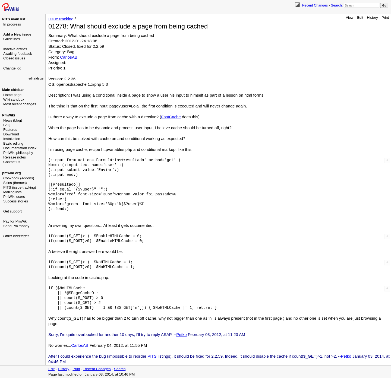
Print (385, 17)
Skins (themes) (15, 183)
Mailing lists (12, 192)
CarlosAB (68, 57)
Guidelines (11, 39)
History (372, 17)
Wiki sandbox (13, 99)
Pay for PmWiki (15, 221)
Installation (11, 139)
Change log (12, 68)
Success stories (15, 201)
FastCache (171, 117)
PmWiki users (14, 197)
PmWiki (8, 115)
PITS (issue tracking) (19, 187)
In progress (12, 24)
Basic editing (13, 143)
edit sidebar (36, 78)
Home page (12, 95)
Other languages (16, 236)
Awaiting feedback (17, 54)
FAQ (6, 125)
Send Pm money (16, 226)
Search (336, 5)
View (350, 17)
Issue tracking (61, 19)
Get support (12, 211)
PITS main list (13, 19)
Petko (181, 334)
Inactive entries (15, 49)
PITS (151, 356)
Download (11, 134)
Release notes (14, 157)
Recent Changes (315, 5)
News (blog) (12, 120)
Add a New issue (17, 34)
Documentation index (19, 148)
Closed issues (14, 58)
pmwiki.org (11, 173)
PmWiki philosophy (18, 153)
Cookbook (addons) (18, 178)
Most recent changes (19, 104)
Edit (360, 17)
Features (10, 130)
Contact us (11, 162)
